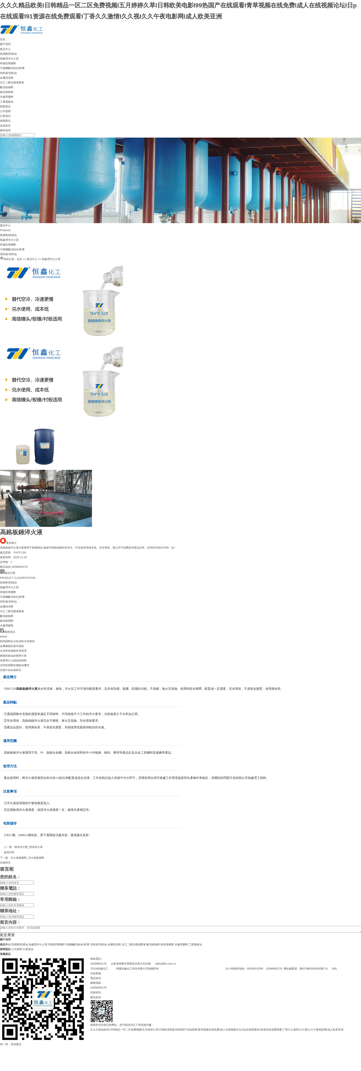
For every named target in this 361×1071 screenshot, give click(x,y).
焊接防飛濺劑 (8, 63)
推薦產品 (5, 120)
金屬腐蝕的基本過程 (12, 646)
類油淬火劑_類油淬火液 (28, 846)
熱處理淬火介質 (9, 58)
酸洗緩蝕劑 (6, 87)
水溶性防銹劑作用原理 (13, 650)
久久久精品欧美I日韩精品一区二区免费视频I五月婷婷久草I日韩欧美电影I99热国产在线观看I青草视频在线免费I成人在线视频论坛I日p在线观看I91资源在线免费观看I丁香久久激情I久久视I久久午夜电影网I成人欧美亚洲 (216, 1029)
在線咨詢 (95, 992)
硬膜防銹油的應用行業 (13, 655)
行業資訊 (5, 115)
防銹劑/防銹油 (8, 53)
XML (334, 968)
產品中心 (5, 49)
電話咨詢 (95, 978)
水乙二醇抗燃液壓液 (12, 82)
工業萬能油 (6, 101)
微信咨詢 (95, 997)
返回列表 (7, 852)
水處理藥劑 (6, 96)
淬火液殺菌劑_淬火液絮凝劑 (27, 857)
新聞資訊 (5, 106)
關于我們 (5, 44)
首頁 (2, 39)
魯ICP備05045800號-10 (315, 968)
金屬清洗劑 (6, 77)
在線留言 (5, 125)
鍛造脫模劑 (6, 92)
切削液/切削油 (8, 73)
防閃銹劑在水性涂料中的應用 (17, 641)
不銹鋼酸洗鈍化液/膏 (12, 68)
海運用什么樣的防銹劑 (13, 660)
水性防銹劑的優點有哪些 (14, 665)
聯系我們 (5, 130)
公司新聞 (5, 111)
